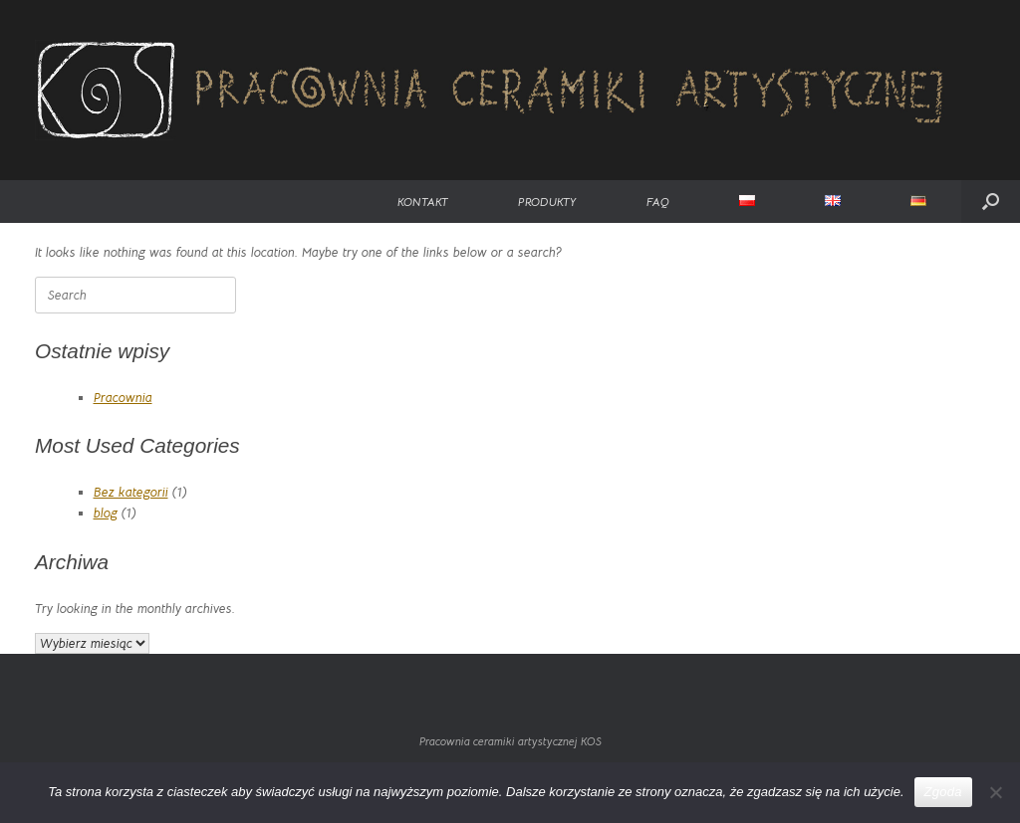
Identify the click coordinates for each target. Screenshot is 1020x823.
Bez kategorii (131, 492)
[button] (990, 201)
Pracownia (123, 397)
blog (106, 513)
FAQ (657, 201)
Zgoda (943, 791)
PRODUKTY (547, 201)
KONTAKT (422, 201)
